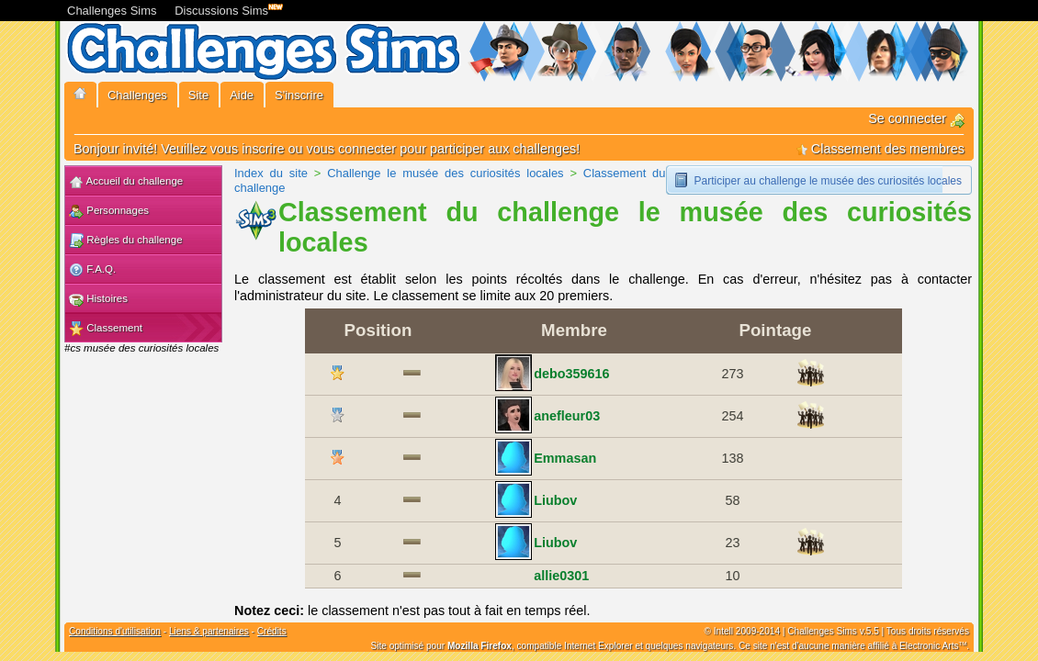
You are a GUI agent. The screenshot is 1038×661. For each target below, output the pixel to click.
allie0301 (561, 575)
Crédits (272, 631)
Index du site (271, 173)
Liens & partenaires (209, 631)
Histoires (98, 299)
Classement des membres (880, 148)
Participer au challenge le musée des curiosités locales (828, 180)
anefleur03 (567, 416)
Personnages (109, 211)
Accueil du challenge (126, 181)
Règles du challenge (126, 240)
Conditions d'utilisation (115, 631)
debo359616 (571, 373)
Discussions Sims (225, 8)
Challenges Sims (112, 10)
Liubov (555, 500)
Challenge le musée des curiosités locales (445, 173)
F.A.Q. (92, 270)
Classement (105, 328)
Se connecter (916, 118)
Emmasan (565, 458)
